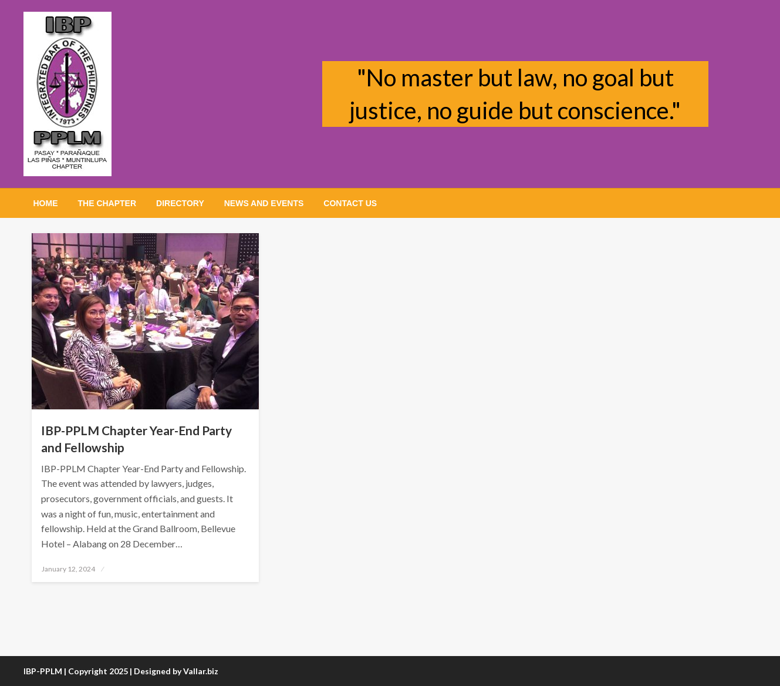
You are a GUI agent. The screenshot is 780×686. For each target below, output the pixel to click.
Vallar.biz (200, 671)
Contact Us (350, 203)
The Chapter (107, 203)
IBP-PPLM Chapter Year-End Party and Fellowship (136, 439)
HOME (45, 203)
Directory (180, 203)
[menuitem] (45, 203)
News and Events (264, 203)
